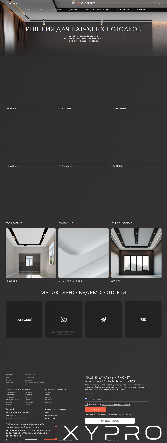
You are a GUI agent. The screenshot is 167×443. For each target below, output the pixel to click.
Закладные (66, 166)
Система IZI (10, 409)
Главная (9, 374)
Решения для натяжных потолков (18, 389)
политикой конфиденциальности (116, 404)
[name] (117, 394)
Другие (116, 281)
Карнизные (29, 397)
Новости (9, 380)
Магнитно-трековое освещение (17, 412)
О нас (40, 10)
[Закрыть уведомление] (53, 423)
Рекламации (123, 10)
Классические (121, 223)
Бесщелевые (14, 223)
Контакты (9, 385)
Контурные (65, 223)
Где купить (9, 382)
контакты (140, 10)
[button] (160, 3)
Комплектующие (51, 415)
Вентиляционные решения (15, 419)
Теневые (11, 109)
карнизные (118, 109)
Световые (29, 395)
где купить (14, 3)
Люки (47, 412)
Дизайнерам (56, 10)
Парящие (117, 166)
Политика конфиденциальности (17, 441)
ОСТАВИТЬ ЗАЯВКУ (96, 409)
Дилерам (28, 380)
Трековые (12, 166)
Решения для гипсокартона (55, 389)
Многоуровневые (70, 281)
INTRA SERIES (50, 419)
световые (64, 109)
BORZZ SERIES (11, 415)
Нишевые (12, 281)
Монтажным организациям (98, 10)
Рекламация (29, 385)
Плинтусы (48, 397)
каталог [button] (26, 10)
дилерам (73, 10)
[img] (31, 81)
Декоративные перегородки (55, 409)
